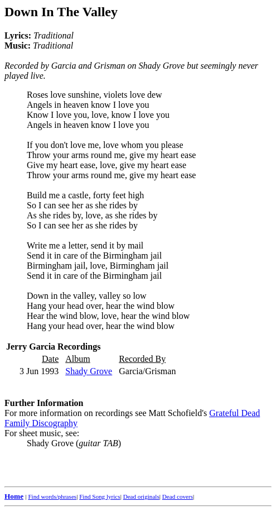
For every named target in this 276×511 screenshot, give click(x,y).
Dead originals (141, 496)
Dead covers (177, 496)
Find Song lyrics (99, 496)
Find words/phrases (52, 496)
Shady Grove (88, 371)
